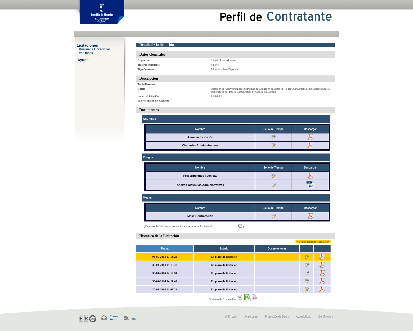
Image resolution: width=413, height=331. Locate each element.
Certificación (325, 316)
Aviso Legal (251, 316)
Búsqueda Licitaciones (95, 49)
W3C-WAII (231, 316)
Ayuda (82, 59)
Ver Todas (86, 53)
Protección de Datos (277, 316)
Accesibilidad (303, 316)
